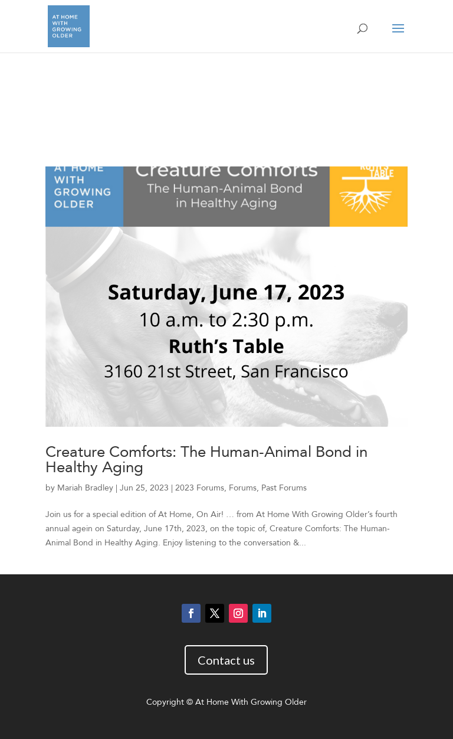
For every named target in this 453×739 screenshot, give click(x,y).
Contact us (226, 660)
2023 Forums (199, 487)
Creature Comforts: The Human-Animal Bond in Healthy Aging (206, 460)
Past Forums (284, 487)
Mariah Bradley (85, 487)
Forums (243, 487)
